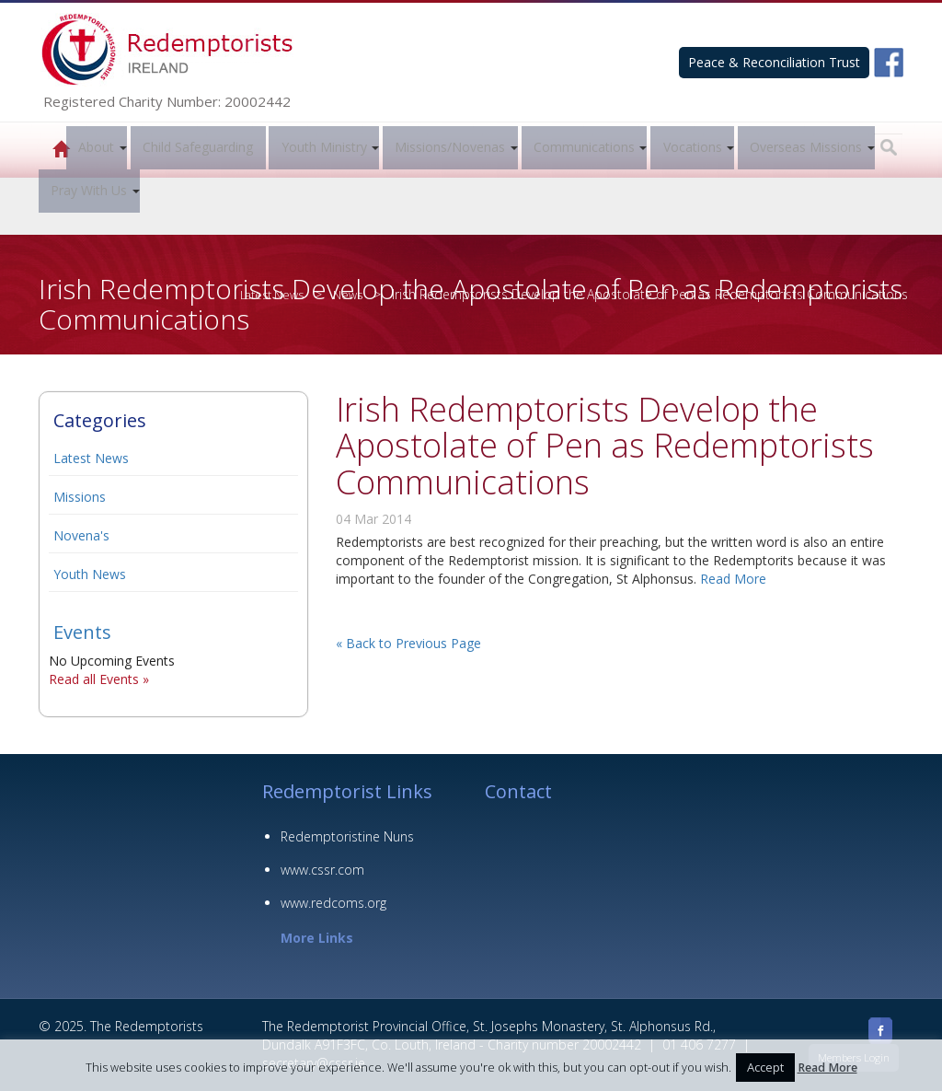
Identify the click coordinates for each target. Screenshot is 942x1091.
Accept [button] (765, 1067)
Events (82, 632)
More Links (317, 937)
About (96, 147)
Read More (733, 578)
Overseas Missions (806, 147)
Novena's (81, 535)
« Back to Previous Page (408, 643)
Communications (584, 147)
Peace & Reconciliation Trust (774, 62)
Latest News (91, 458)
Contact (518, 791)
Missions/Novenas (450, 147)
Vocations (692, 147)
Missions (79, 496)
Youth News (89, 574)
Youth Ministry (324, 147)
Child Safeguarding (198, 147)
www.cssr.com (322, 869)
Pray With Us (89, 190)
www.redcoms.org (333, 902)
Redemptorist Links (347, 791)
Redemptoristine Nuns (347, 836)
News (346, 294)
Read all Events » (99, 679)
